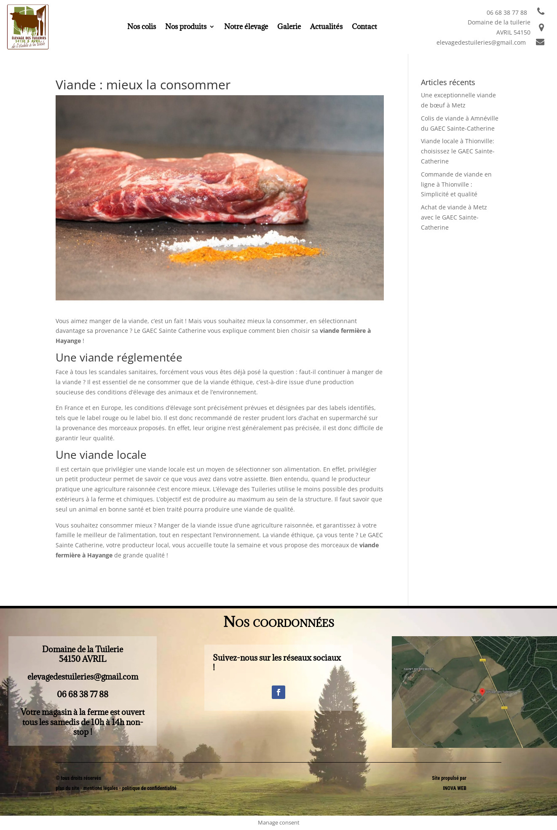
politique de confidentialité (149, 788)
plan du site (67, 788)
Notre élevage (246, 27)
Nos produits (185, 27)
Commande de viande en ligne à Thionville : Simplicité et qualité (456, 184)
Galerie (289, 27)
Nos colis (141, 27)
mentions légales (101, 788)
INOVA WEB (454, 788)
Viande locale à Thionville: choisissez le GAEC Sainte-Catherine (458, 151)
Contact (364, 27)
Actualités (326, 27)
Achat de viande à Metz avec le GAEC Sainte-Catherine (454, 217)
